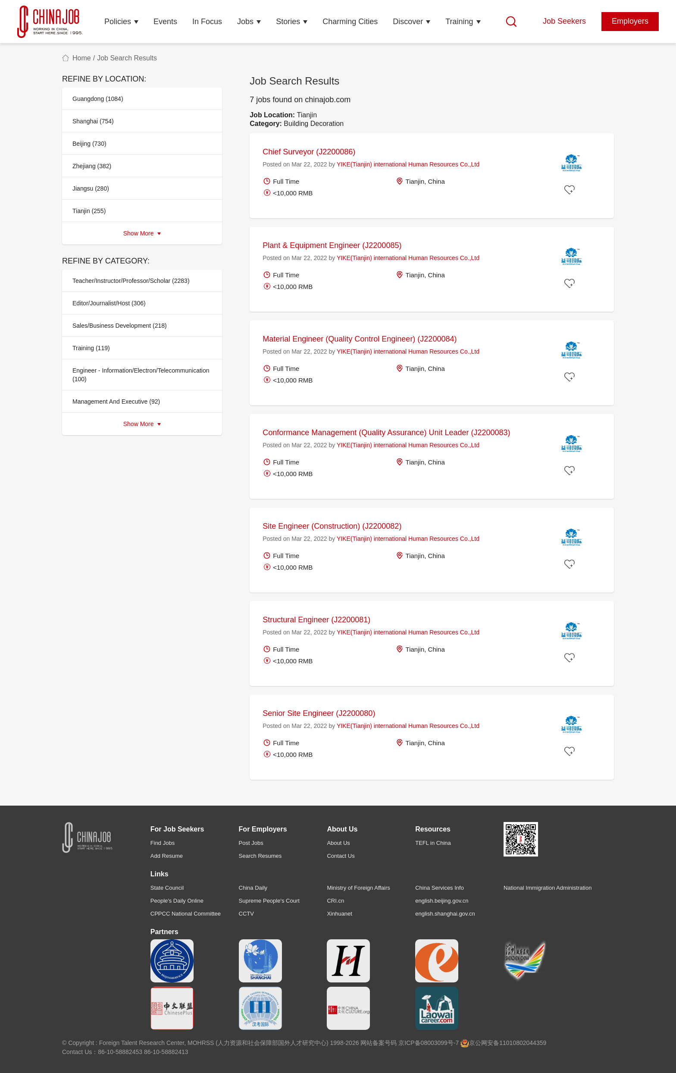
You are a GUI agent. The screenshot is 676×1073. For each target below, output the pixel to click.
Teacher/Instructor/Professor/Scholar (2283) (131, 280)
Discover (408, 21)
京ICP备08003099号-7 (428, 1042)
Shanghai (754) (93, 121)
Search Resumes (260, 856)
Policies (117, 21)
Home (81, 58)
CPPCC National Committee (185, 913)
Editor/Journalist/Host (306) (109, 303)
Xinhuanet (339, 913)
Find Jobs (162, 843)
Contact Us (340, 856)
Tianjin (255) (89, 210)
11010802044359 (522, 1042)
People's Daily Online (176, 900)
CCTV (246, 913)
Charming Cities (350, 21)
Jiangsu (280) (90, 188)
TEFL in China (433, 843)
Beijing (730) (89, 143)
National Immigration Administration (548, 888)
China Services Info (439, 888)
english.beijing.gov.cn (441, 900)
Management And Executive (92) (116, 401)
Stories (288, 21)
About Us (338, 843)
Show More (142, 233)
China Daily (253, 888)
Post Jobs (251, 843)
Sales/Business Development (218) (119, 325)
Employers (630, 21)
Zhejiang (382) (91, 166)
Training (459, 21)
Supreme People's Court (269, 900)
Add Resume (166, 856)
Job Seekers (564, 21)
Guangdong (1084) (97, 98)
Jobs (245, 21)
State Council (167, 888)
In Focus (207, 21)
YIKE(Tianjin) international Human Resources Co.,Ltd (408, 164)
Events (165, 21)
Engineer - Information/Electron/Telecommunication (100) (141, 375)
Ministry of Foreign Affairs (358, 888)
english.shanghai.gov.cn (445, 913)
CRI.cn (335, 900)
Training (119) (91, 348)
